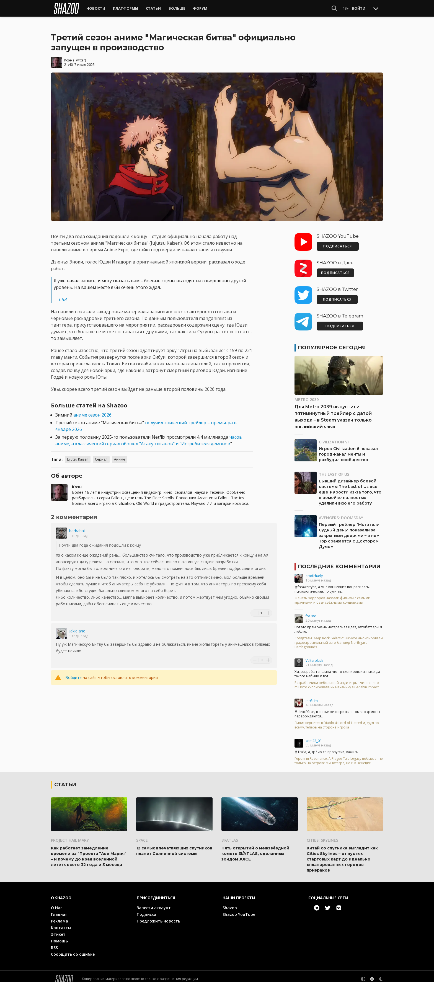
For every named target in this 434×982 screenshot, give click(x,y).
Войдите (73, 672)
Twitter (79, 55)
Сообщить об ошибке (73, 949)
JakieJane (77, 626)
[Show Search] (334, 8)
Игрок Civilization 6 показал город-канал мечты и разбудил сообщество (348, 449)
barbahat (77, 525)
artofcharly (314, 570)
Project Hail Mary (70, 835)
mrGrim (312, 695)
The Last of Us (334, 469)
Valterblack (314, 655)
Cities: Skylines (322, 835)
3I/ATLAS (229, 835)
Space (142, 835)
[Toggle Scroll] (376, 8)
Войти (358, 8)
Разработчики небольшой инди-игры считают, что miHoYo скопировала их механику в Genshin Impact (336, 680)
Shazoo (230, 902)
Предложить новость (158, 915)
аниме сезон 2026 (92, 410)
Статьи (153, 8)
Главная (59, 909)
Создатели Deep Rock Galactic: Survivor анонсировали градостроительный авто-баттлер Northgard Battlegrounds (338, 637)
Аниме (119, 454)
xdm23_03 (314, 735)
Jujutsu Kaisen (77, 454)
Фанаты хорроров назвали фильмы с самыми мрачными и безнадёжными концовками (332, 595)
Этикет (58, 929)
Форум (200, 8)
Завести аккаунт (154, 902)
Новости (95, 8)
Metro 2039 (306, 394)
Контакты (61, 922)
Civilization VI (334, 437)
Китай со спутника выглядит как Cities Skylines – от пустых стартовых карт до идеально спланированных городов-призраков (342, 853)
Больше (177, 8)
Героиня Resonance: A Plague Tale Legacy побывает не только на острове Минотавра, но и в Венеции (338, 755)
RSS (54, 942)
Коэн (68, 55)
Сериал (101, 454)
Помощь (59, 935)
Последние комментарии (339, 562)
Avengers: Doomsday (341, 512)
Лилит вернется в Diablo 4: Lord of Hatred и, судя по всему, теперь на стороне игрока (336, 720)
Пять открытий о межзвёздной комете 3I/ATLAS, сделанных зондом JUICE (255, 848)
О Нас (56, 902)
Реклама (59, 915)
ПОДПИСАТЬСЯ (337, 241)
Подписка (146, 909)
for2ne (311, 611)
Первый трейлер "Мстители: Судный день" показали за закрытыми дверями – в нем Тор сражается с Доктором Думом (349, 530)
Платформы (125, 8)
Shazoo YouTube (239, 909)
